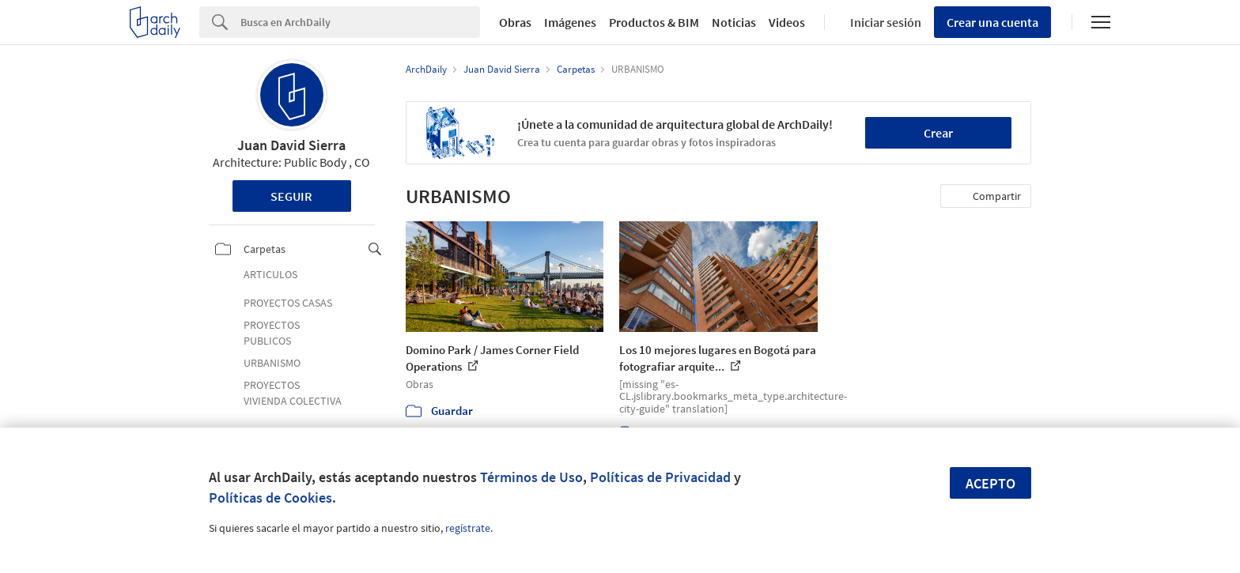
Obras (515, 22)
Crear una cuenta (992, 22)
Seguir (291, 196)
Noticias (734, 22)
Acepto (990, 483)
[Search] (360, 22)
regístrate (467, 528)
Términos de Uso (531, 477)
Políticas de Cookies (270, 497)
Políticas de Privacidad (660, 477)
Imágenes (570, 22)
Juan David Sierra (291, 145)
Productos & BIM (654, 22)
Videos (787, 22)
